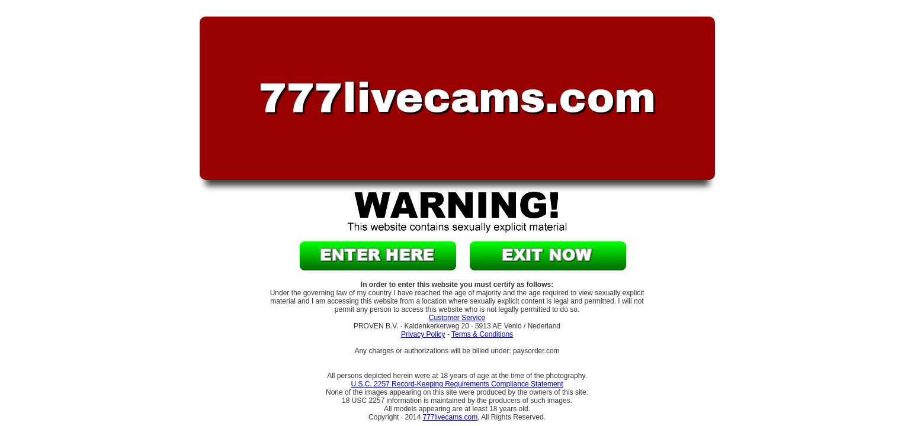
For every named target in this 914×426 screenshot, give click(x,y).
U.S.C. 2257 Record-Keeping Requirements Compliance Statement (457, 384)
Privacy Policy (423, 334)
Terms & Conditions (482, 334)
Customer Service (457, 318)
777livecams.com (449, 417)
